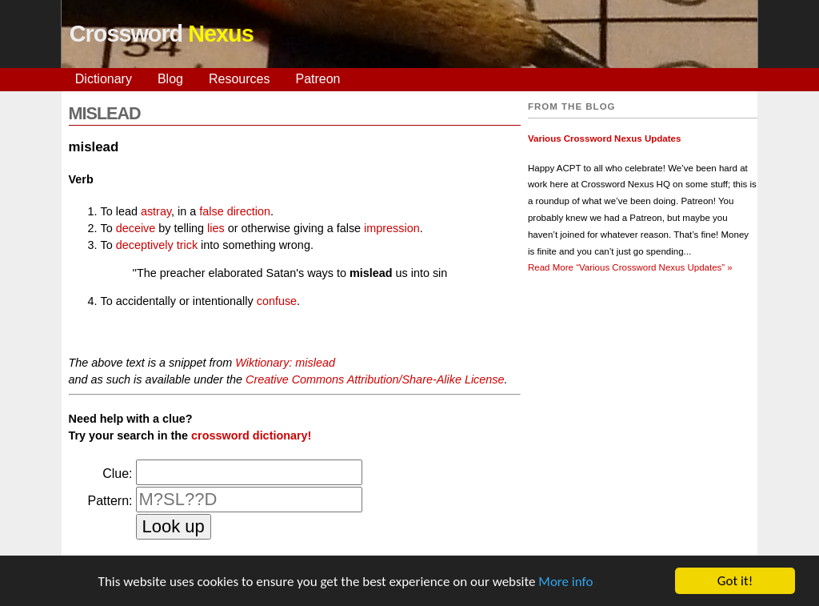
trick (187, 245)
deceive (136, 228)
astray (156, 211)
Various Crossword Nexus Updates (604, 138)
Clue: (117, 473)
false (211, 211)
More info (565, 581)
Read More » (630, 267)
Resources (239, 79)
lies (216, 228)
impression (392, 228)
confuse (277, 301)
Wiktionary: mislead (285, 362)
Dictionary (103, 79)
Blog (170, 79)
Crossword (162, 33)
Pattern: (109, 501)
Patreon (317, 79)
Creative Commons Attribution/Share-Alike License (375, 379)
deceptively (145, 245)
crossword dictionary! (251, 435)
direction (248, 211)
